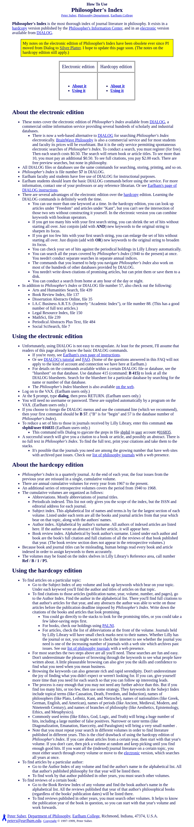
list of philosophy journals (113, 455)
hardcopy (19, 28)
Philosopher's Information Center (95, 28)
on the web (125, 387)
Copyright (50, 821)
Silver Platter (70, 48)
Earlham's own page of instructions (91, 355)
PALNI (108, 625)
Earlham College (122, 15)
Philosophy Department (93, 15)
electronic (148, 28)
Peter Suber (68, 15)
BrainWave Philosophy (74, 140)
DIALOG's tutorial (59, 359)
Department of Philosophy (49, 816)
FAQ (86, 359)
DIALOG (44, 33)
